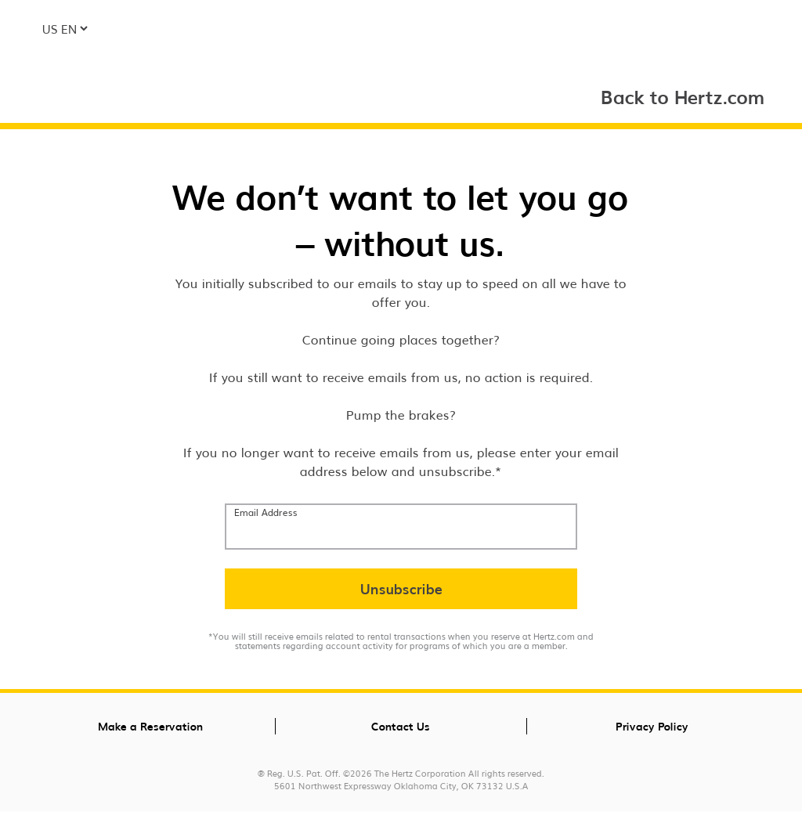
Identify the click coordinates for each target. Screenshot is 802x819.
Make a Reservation (150, 726)
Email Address (266, 512)
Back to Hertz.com (683, 96)
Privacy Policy (652, 726)
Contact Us (400, 726)
